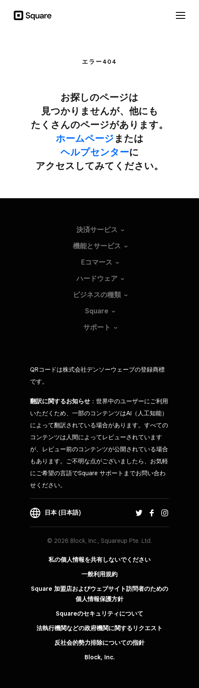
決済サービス (97, 230)
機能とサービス (97, 246)
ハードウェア (97, 278)
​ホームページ (85, 138)
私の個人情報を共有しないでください (99, 559)
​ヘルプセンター (94, 152)
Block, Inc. (99, 657)
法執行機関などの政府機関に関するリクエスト (99, 628)
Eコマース (96, 262)
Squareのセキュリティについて (99, 613)
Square (97, 311)
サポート (97, 327)
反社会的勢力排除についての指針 (99, 642)
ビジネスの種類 (97, 295)
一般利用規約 (99, 574)
